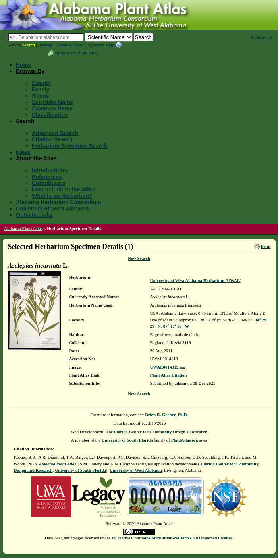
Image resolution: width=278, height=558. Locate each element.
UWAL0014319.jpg (168, 367)
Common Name (52, 108)
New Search (139, 258)
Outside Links (34, 215)
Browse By (30, 71)
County (41, 83)
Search (28, 44)
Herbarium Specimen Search (70, 146)
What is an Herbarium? (62, 196)
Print (265, 246)
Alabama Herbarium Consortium (58, 202)
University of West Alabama (52, 208)
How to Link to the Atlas (63, 189)
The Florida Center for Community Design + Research (156, 431)
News (23, 152)
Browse (45, 44)
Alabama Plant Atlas (23, 228)
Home (23, 65)
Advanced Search (72, 44)
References (47, 177)
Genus (40, 96)
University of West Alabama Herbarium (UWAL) (195, 280)
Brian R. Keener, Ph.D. (166, 414)
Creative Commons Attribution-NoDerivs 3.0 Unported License (173, 537)
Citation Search (52, 139)
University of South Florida (127, 440)
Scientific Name (52, 102)
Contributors (49, 183)
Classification (50, 115)
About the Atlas (36, 158)
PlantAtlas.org (184, 440)
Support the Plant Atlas (76, 52)
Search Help (103, 44)
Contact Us (261, 37)
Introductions (49, 170)
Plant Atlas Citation (168, 375)
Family (40, 89)
